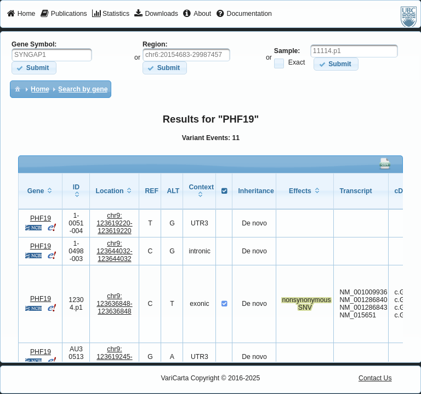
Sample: (287, 51)
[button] (34, 67)
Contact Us (375, 378)
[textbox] (52, 54)
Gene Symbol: (34, 44)
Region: (155, 44)
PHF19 (40, 218)
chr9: (114, 223)
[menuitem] (21, 14)
